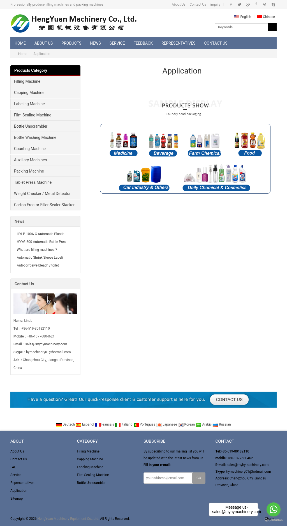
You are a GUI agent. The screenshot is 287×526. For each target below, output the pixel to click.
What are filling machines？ (37, 250)
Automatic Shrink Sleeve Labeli (40, 257)
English (242, 17)
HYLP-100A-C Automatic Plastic (40, 234)
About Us (179, 4)
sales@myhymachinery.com (46, 344)
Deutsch (66, 424)
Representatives (178, 43)
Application (18, 491)
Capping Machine (29, 92)
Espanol (85, 424)
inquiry (215, 4)
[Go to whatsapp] (274, 509)
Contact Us (198, 4)
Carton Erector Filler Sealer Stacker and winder (43, 206)
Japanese (167, 424)
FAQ (13, 467)
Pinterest (264, 4)
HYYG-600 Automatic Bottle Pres (41, 242)
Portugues (144, 424)
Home (20, 43)
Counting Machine (30, 148)
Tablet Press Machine (33, 182)
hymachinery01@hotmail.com (48, 352)
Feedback (143, 43)
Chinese (266, 17)
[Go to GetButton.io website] (274, 520)
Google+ (247, 4)
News (95, 43)
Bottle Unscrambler (30, 126)
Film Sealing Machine (32, 115)
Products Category (30, 70)
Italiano (124, 424)
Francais (105, 424)
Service (117, 43)
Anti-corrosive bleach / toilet (38, 265)
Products (71, 43)
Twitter (239, 4)
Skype (273, 4)
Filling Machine (27, 81)
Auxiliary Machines (30, 160)
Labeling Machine (29, 104)
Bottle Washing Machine (35, 137)
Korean (187, 424)
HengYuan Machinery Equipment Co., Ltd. (68, 519)
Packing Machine (29, 171)
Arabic (204, 424)
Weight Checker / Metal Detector (42, 193)
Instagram (256, 4)
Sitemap (16, 498)
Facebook (231, 4)
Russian (221, 424)
